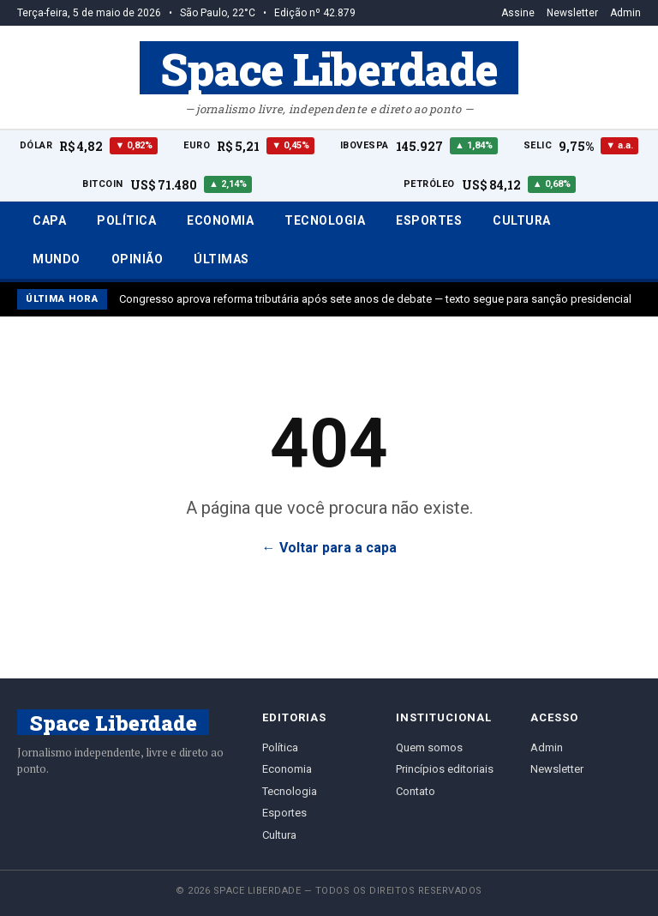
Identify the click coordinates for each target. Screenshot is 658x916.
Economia (220, 220)
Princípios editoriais (445, 768)
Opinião (137, 259)
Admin (625, 13)
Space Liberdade (329, 67)
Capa (49, 220)
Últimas (221, 259)
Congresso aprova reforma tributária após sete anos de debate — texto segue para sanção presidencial (375, 298)
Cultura (522, 220)
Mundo (57, 259)
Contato (415, 791)
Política (126, 220)
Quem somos (429, 747)
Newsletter (572, 13)
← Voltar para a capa (329, 547)
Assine (518, 13)
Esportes (429, 220)
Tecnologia (324, 220)
